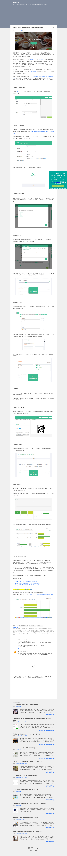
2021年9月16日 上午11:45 (24, 651)
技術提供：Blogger (33, 848)
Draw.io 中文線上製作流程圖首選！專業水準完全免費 (25, 789)
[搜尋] (56, 3)
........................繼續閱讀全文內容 (46, 715)
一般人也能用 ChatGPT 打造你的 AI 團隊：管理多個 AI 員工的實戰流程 (29, 803)
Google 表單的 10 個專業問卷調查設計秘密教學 (26, 581)
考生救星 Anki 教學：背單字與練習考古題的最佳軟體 (25, 817)
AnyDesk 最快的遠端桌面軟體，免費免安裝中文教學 (25, 775)
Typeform (41, 59)
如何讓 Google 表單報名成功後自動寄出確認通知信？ (27, 583)
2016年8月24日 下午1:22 (24, 639)
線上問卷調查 (32, 625)
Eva (18, 651)
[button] (53, 27)
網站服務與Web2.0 (23, 625)
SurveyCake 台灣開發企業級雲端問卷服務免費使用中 (41, 594)
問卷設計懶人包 (33, 71)
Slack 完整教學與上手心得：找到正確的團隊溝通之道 (25, 704)
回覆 (18, 648)
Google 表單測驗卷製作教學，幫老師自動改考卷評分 (27, 585)
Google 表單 (33, 59)
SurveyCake (20, 91)
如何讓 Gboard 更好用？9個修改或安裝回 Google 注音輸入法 (27, 831)
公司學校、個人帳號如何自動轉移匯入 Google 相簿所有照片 (27, 734)
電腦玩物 (16, 3)
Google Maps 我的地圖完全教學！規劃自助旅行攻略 (25, 748)
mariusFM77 (36, 850)
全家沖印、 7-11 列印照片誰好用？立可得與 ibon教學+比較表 (27, 762)
